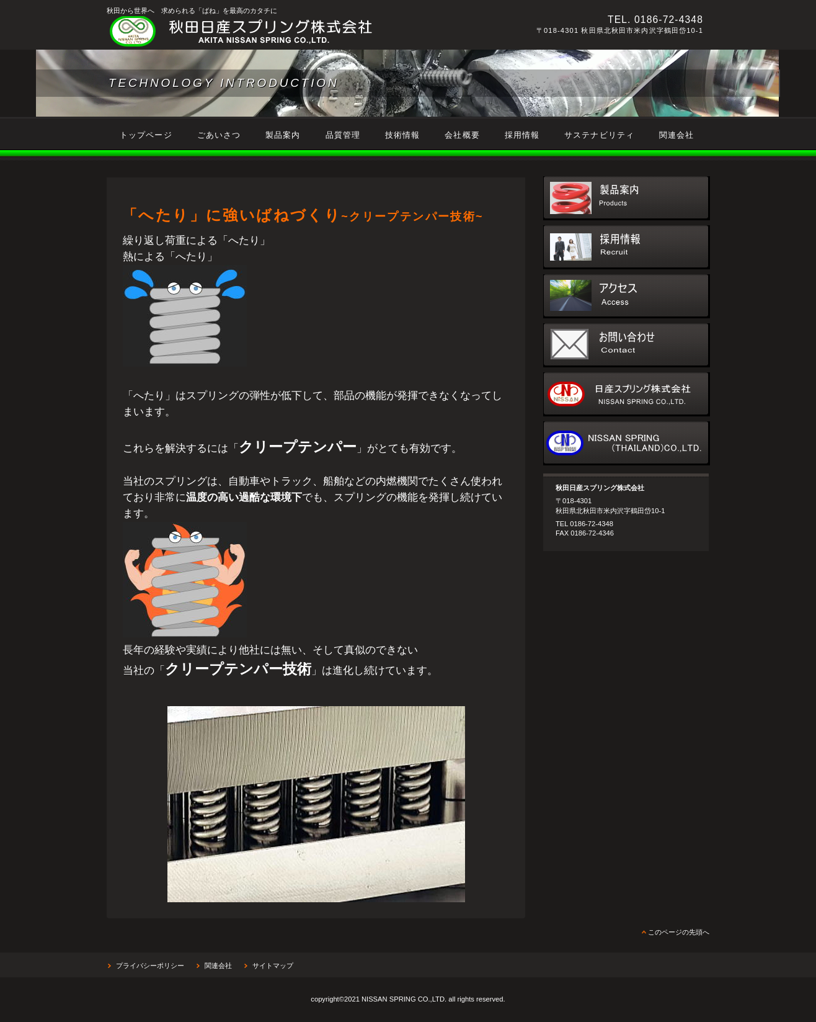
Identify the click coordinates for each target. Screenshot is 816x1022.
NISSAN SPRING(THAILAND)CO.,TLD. (626, 443)
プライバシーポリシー (150, 965)
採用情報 (626, 247)
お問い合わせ (626, 345)
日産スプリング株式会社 (626, 394)
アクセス (626, 296)
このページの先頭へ (678, 932)
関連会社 (218, 965)
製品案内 (626, 198)
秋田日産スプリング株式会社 (277, 31)
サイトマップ (272, 965)
